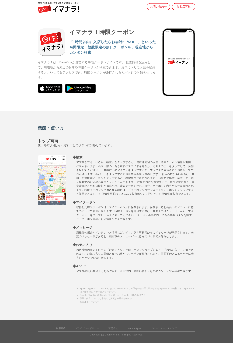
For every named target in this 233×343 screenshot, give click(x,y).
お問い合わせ (158, 6)
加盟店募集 (184, 6)
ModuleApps (134, 328)
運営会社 (113, 328)
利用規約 (61, 328)
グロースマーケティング (164, 328)
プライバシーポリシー (87, 328)
